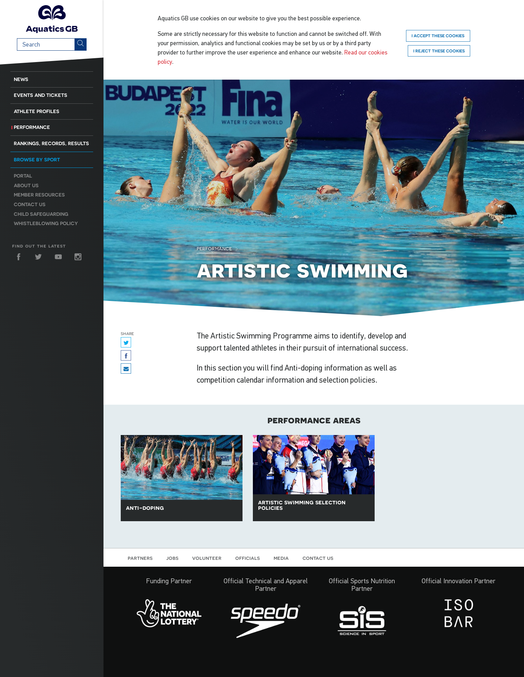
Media (281, 558)
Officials (247, 558)
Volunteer (206, 558)
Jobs (172, 558)
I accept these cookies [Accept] (438, 35)
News (21, 79)
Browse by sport (37, 159)
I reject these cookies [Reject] (439, 50)
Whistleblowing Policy (46, 223)
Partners (140, 558)
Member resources (39, 195)
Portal (23, 176)
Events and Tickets (40, 95)
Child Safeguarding (41, 214)
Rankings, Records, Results (51, 143)
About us (26, 185)
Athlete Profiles (36, 111)
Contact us (30, 204)
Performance (32, 127)
